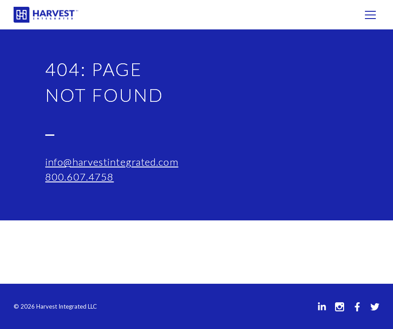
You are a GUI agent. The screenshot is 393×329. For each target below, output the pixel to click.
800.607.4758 (79, 177)
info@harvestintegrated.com (111, 162)
